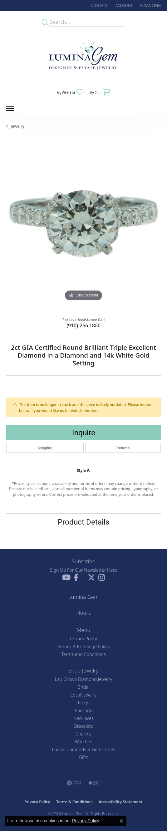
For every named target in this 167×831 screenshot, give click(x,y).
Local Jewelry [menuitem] (83, 695)
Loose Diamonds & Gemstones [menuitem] (83, 749)
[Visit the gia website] (74, 783)
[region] (83, 225)
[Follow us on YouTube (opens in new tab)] (66, 577)
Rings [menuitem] (83, 703)
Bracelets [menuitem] (83, 726)
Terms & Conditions (74, 801)
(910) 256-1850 (83, 325)
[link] (99, 5)
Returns (123, 447)
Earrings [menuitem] (83, 710)
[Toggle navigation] (10, 108)
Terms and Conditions (83, 654)
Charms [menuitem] (83, 734)
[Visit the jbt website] (94, 783)
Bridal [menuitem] (84, 687)
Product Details (83, 522)
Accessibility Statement (120, 801)
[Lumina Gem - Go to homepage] (83, 57)
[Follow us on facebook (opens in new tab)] (76, 577)
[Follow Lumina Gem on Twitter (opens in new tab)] (91, 577)
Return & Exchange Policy (83, 646)
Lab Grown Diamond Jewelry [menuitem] (83, 679)
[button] (123, 5)
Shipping (44, 447)
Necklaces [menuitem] (83, 718)
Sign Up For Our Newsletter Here (83, 570)
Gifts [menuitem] (83, 757)
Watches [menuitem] (83, 742)
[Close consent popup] (121, 821)
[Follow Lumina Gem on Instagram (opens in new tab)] (101, 577)
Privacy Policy (83, 639)
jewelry (17, 126)
